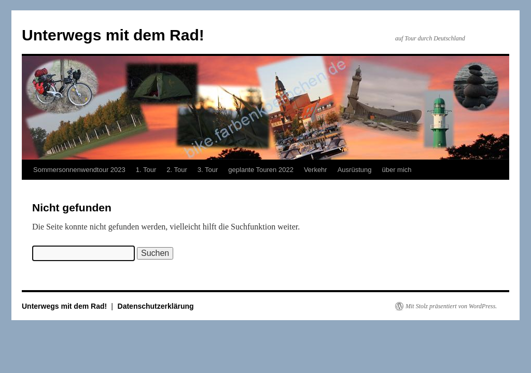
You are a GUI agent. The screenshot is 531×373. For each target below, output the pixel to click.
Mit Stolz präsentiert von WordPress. (451, 306)
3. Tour (208, 170)
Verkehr (315, 170)
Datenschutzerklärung (156, 306)
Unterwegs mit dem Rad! (113, 35)
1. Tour (146, 170)
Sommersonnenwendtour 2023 (79, 170)
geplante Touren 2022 (261, 170)
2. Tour (176, 170)
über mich (396, 170)
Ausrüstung (355, 170)
